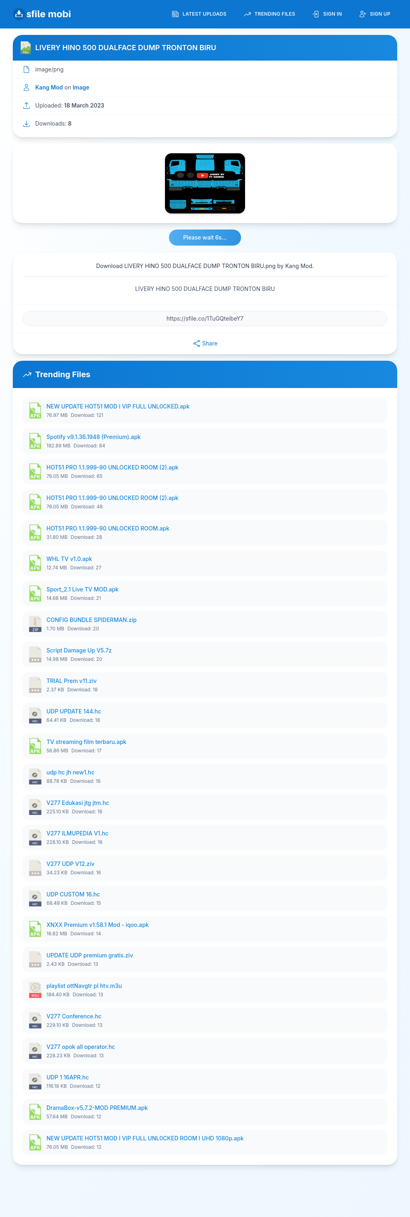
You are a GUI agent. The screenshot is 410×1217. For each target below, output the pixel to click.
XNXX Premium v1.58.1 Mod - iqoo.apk (97, 924)
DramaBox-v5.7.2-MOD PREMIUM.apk (97, 1107)
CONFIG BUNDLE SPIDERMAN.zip (91, 619)
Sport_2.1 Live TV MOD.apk (82, 589)
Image (80, 87)
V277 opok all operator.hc (80, 1046)
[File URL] (205, 318)
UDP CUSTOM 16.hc (73, 894)
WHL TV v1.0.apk (69, 558)
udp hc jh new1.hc (70, 772)
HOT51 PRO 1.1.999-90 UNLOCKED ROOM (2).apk (112, 467)
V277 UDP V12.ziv (70, 863)
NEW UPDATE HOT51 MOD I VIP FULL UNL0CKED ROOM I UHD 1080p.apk (144, 1138)
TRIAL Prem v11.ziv (71, 680)
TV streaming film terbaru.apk (86, 741)
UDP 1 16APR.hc (67, 1077)
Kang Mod (49, 87)
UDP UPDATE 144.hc (73, 711)
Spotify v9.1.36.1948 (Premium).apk (93, 436)
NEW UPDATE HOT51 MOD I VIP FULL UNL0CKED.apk (118, 406)
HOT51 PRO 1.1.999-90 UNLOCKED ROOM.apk (107, 528)
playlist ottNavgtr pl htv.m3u (84, 985)
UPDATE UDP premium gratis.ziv (89, 955)
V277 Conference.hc (74, 1016)
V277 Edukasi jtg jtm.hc (77, 802)
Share (205, 343)
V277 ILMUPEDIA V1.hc (77, 833)
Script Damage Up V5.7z (79, 650)
